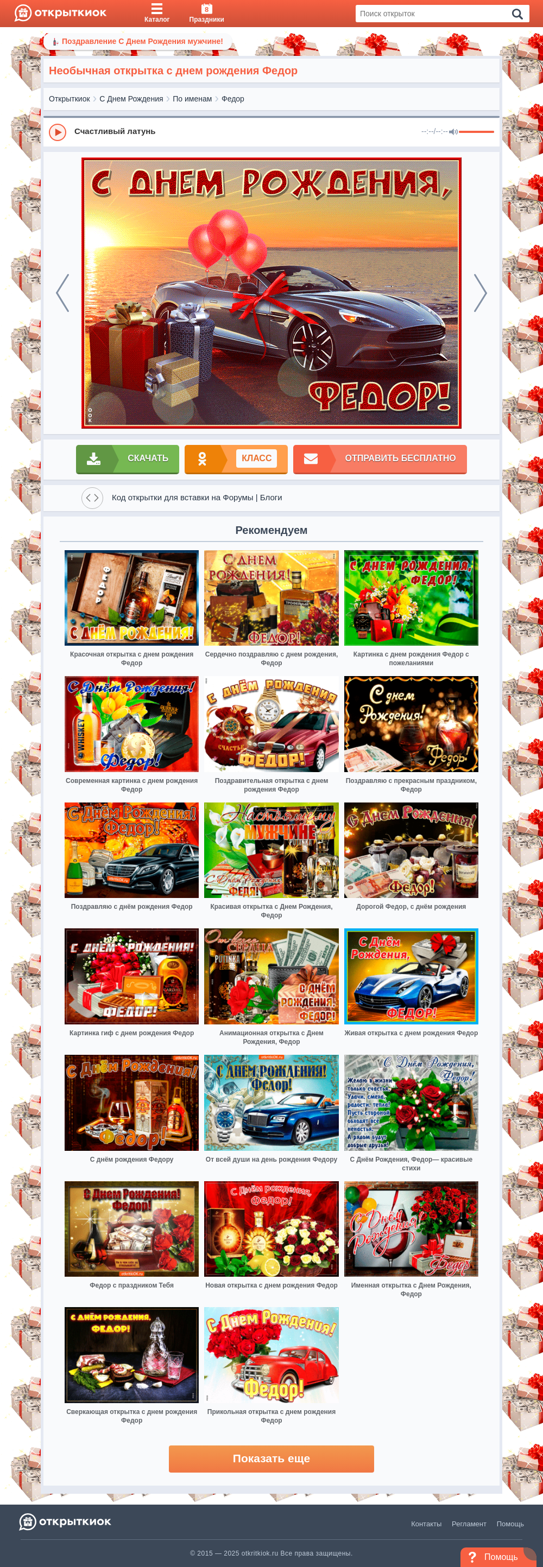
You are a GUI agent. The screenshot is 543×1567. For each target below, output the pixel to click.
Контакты (426, 1524)
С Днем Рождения (131, 98)
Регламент (469, 1524)
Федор (233, 98)
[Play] (57, 132)
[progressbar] (476, 132)
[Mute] (453, 132)
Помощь (510, 1524)
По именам (192, 98)
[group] (271, 131)
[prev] (62, 293)
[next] (480, 293)
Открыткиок (69, 98)
